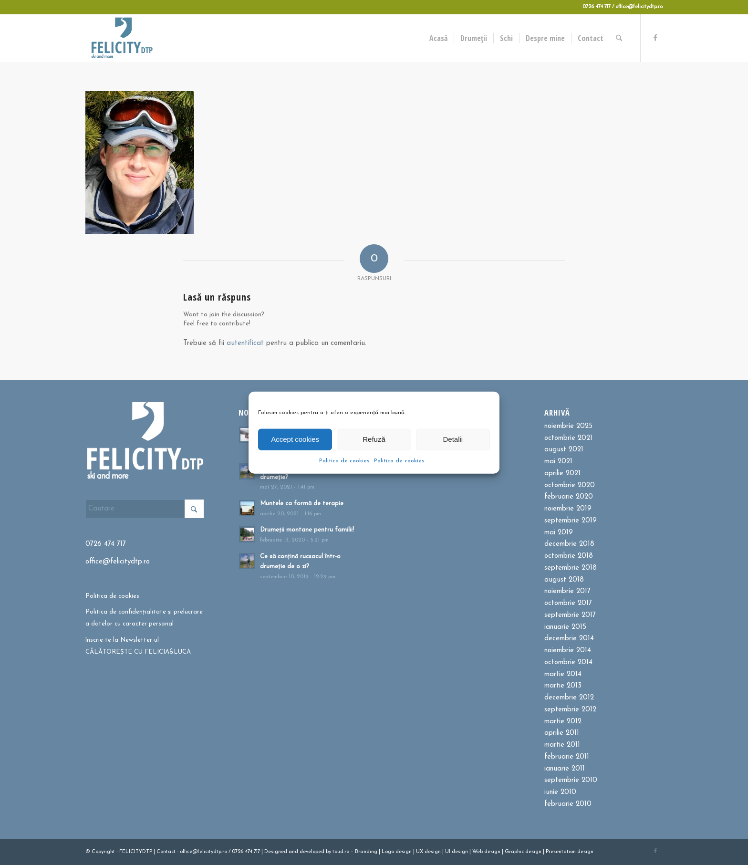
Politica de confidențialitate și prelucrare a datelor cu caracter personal (144, 618)
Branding (366, 852)
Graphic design (523, 852)
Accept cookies (295, 439)
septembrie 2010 (570, 780)
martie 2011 (562, 745)
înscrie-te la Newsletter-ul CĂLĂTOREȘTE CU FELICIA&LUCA (138, 646)
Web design (486, 852)
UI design (456, 852)
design (403, 852)
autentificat (245, 343)
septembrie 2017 (570, 615)
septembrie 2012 (570, 709)
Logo (388, 852)
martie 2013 (563, 685)
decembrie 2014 (569, 638)
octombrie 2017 (568, 603)
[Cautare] (619, 38)
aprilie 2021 (562, 473)
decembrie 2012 (569, 697)
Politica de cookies (344, 460)
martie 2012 (563, 721)
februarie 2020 (568, 496)
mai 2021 (558, 461)
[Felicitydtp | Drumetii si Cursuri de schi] (121, 38)
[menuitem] (439, 38)
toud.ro (340, 852)
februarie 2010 (568, 804)
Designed (275, 852)
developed (312, 852)
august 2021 (563, 449)
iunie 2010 (560, 792)
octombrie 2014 (568, 662)
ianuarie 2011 (564, 768)
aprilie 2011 (561, 733)
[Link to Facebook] (655, 38)
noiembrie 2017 (567, 591)
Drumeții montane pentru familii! (307, 530)
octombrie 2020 (569, 485)
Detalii (453, 439)
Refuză (374, 439)
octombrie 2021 (568, 438)
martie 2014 (563, 674)
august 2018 (564, 580)
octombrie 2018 (568, 556)
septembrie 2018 (570, 568)
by (328, 852)
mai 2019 (558, 532)
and (293, 852)
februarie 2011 (566, 757)
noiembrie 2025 (568, 426)
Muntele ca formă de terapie (301, 503)
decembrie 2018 (569, 544)
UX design (428, 852)
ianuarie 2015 (565, 627)
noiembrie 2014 (567, 650)
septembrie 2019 (570, 520)
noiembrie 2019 (568, 508)
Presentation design (569, 852)
